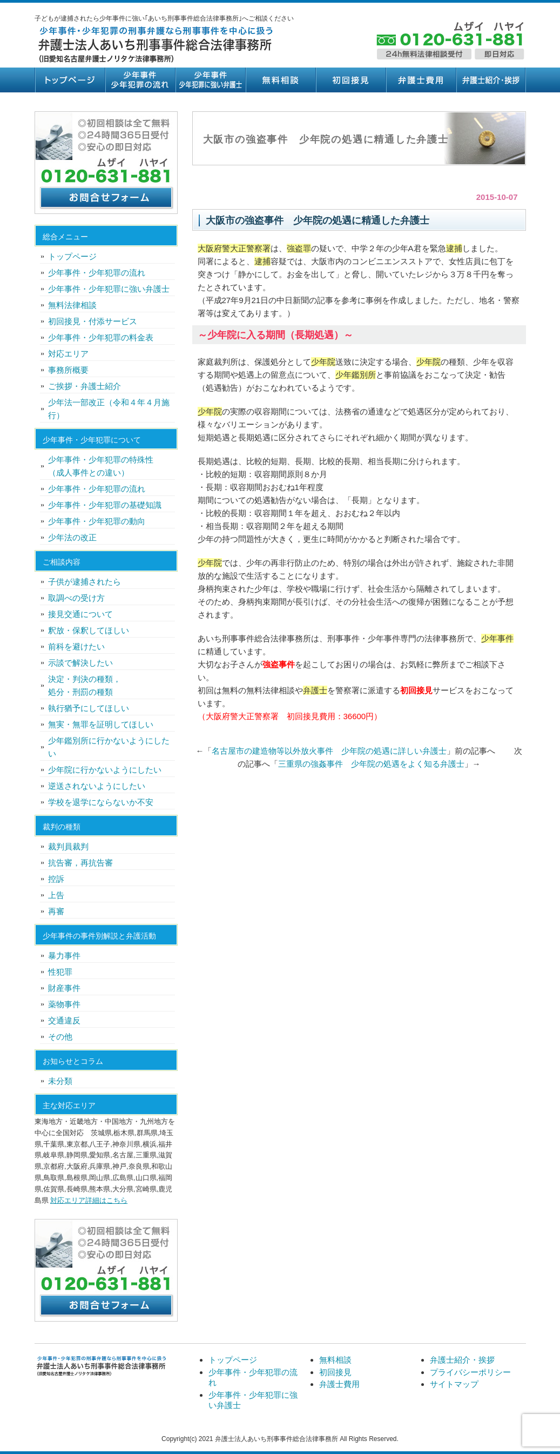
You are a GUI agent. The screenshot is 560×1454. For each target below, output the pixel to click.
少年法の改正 (72, 537)
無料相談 (280, 80)
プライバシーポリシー (470, 1372)
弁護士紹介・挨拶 (491, 80)
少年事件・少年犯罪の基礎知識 (104, 505)
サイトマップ (454, 1384)
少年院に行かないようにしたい (104, 769)
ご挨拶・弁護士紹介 (84, 386)
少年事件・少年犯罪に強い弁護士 (210, 80)
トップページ (70, 80)
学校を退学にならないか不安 (100, 802)
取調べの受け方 (76, 597)
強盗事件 (278, 664)
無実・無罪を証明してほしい (100, 724)
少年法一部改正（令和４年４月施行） (109, 409)
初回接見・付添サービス (92, 321)
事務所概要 (68, 369)
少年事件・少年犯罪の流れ (140, 80)
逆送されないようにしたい (96, 785)
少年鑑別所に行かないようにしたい (109, 747)
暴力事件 (64, 955)
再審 (56, 911)
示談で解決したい (80, 662)
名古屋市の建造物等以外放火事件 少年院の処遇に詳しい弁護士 (329, 750)
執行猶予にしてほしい (88, 708)
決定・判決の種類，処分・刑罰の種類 (84, 685)
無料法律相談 (72, 305)
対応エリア (68, 353)
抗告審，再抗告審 (80, 862)
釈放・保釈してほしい (88, 630)
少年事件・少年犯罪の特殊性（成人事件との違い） (100, 466)
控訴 (56, 878)
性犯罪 (60, 971)
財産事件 (64, 988)
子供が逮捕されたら (84, 581)
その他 (60, 1036)
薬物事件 (64, 1004)
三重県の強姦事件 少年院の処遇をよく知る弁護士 (371, 763)
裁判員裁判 (68, 846)
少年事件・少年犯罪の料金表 (100, 337)
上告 (56, 895)
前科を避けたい (76, 646)
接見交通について (80, 614)
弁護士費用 (421, 80)
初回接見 (350, 80)
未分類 (60, 1081)
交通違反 (64, 1020)
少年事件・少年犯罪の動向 (96, 521)
